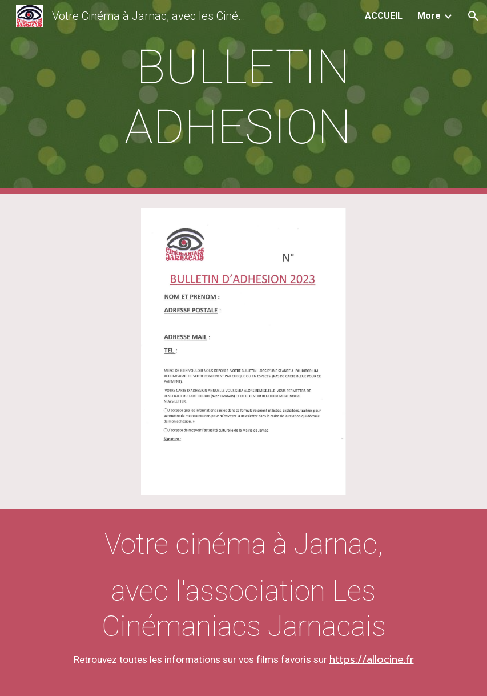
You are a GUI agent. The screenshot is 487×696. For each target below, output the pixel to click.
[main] (244, 97)
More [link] (429, 15)
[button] (473, 16)
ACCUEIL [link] (384, 15)
